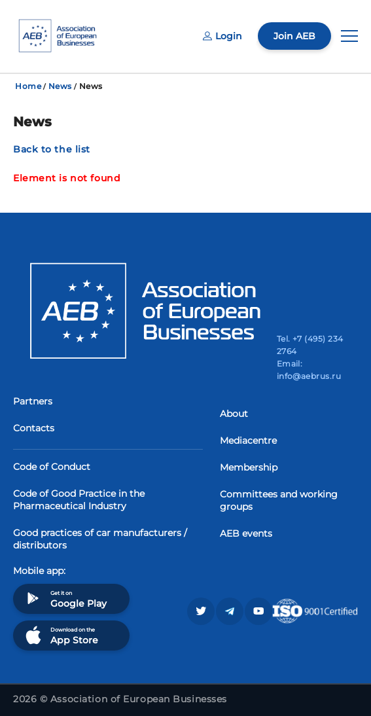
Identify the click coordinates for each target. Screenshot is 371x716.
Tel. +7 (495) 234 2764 (310, 345)
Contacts (33, 428)
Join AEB (294, 36)
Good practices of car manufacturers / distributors (100, 539)
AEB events (246, 533)
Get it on (65, 598)
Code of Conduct (51, 467)
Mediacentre (248, 440)
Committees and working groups (279, 500)
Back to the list (51, 149)
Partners (32, 401)
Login (222, 36)
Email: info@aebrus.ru (309, 370)
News (60, 86)
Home (28, 86)
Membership (248, 467)
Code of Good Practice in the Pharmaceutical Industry (79, 500)
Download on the (60, 635)
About (234, 414)
